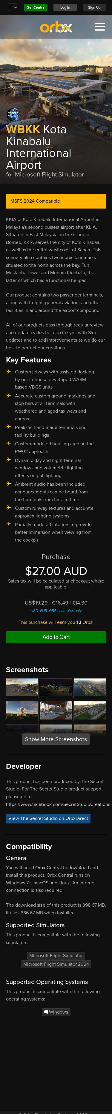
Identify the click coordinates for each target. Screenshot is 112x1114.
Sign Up (94, 7)
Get (36, 7)
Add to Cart (56, 637)
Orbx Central (48, 868)
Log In (65, 7)
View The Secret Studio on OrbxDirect (48, 818)
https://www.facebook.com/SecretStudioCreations (58, 804)
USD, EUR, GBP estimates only (56, 610)
